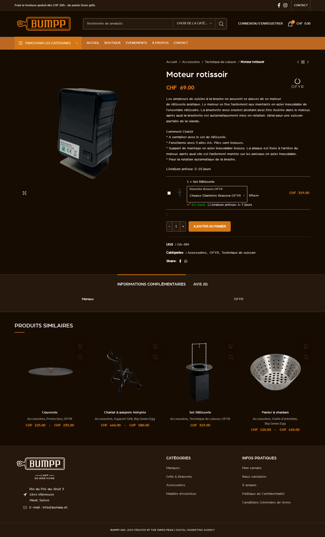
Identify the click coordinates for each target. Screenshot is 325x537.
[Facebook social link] (279, 5)
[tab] (151, 281)
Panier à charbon (275, 412)
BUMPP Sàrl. (118, 530)
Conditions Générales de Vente (266, 502)
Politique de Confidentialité (263, 494)
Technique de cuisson (221, 62)
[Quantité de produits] (176, 226)
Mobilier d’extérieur (181, 494)
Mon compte (252, 468)
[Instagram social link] (285, 5)
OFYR (214, 252)
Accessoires (191, 62)
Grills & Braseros (179, 476)
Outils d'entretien (284, 419)
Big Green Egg (144, 419)
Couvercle (50, 412)
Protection (54, 419)
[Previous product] (297, 62)
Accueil (172, 62)
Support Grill (123, 419)
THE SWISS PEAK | (163, 530)
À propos (249, 485)
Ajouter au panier (210, 226)
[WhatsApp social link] (186, 261)
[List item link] (91, 507)
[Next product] (307, 62)
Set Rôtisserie (204, 182)
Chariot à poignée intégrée (125, 412)
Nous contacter (254, 476)
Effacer (254, 195)
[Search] (155, 24)
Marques (173, 468)
